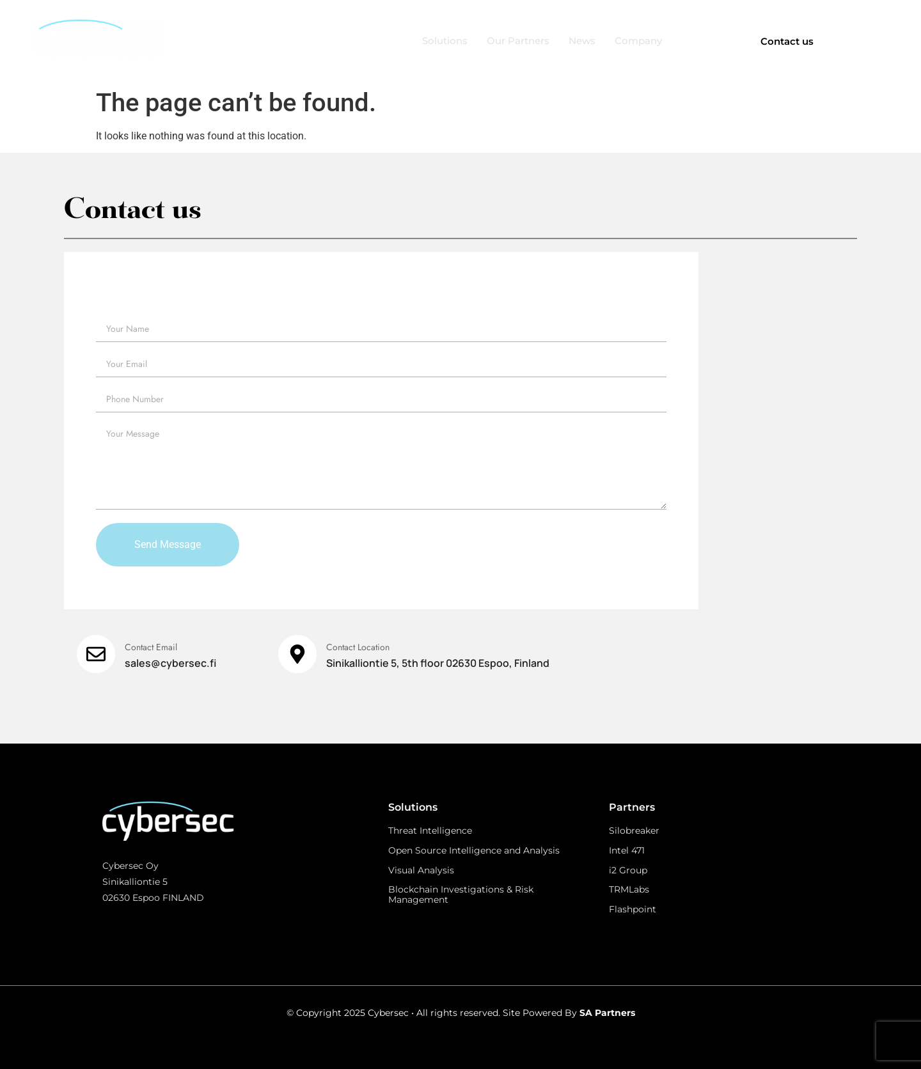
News (582, 41)
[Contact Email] (96, 654)
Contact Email (151, 647)
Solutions (445, 41)
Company (638, 41)
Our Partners (518, 41)
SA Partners (607, 1012)
